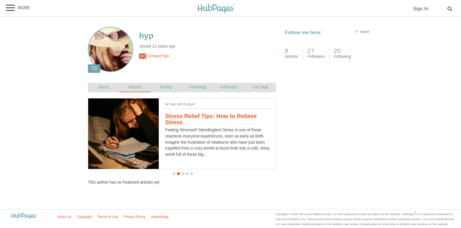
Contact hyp (154, 56)
